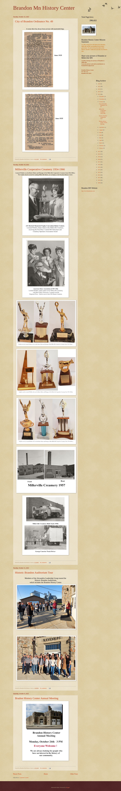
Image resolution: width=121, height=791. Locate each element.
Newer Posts (17, 774)
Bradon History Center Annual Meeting (36, 698)
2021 (99, 151)
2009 (99, 182)
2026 (99, 83)
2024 (99, 89)
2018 (99, 159)
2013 (99, 172)
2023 (99, 91)
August (101, 130)
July (100, 132)
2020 (99, 154)
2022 (99, 94)
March (101, 143)
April (100, 140)
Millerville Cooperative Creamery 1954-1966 (40, 169)
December (101, 96)
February (101, 145)
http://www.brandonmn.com (88, 191)
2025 (99, 86)
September (102, 127)
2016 (99, 164)
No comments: (43, 159)
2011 (99, 177)
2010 (99, 180)
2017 (99, 162)
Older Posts (74, 774)
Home (46, 774)
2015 (99, 167)
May (100, 137)
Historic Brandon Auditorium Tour (34, 572)
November (102, 99)
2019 (99, 156)
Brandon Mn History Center (44, 8)
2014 (99, 169)
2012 (99, 175)
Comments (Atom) (24, 777)
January (101, 148)
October (101, 101)
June (100, 135)
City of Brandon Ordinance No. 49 (34, 21)
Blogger (68, 787)
